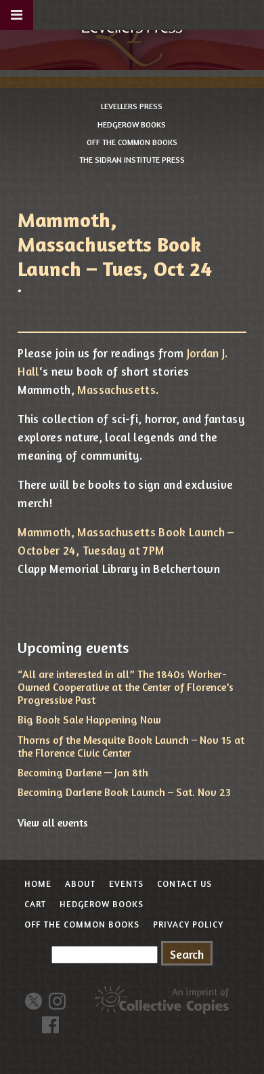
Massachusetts (116, 389)
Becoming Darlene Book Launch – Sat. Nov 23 (124, 792)
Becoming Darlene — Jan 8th (83, 772)
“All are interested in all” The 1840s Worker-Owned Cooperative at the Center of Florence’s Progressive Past (126, 687)
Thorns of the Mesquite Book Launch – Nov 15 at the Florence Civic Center (131, 746)
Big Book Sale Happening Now (89, 719)
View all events (53, 822)
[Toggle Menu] (16, 15)
